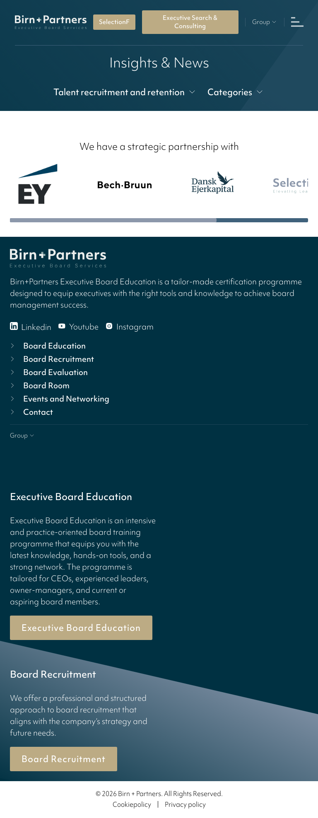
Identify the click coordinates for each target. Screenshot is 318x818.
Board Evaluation (48, 372)
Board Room (39, 385)
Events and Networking (58, 398)
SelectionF (114, 22)
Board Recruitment (51, 359)
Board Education (47, 345)
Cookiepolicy (132, 804)
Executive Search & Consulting (190, 22)
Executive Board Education (81, 628)
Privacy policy (185, 804)
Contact (30, 412)
